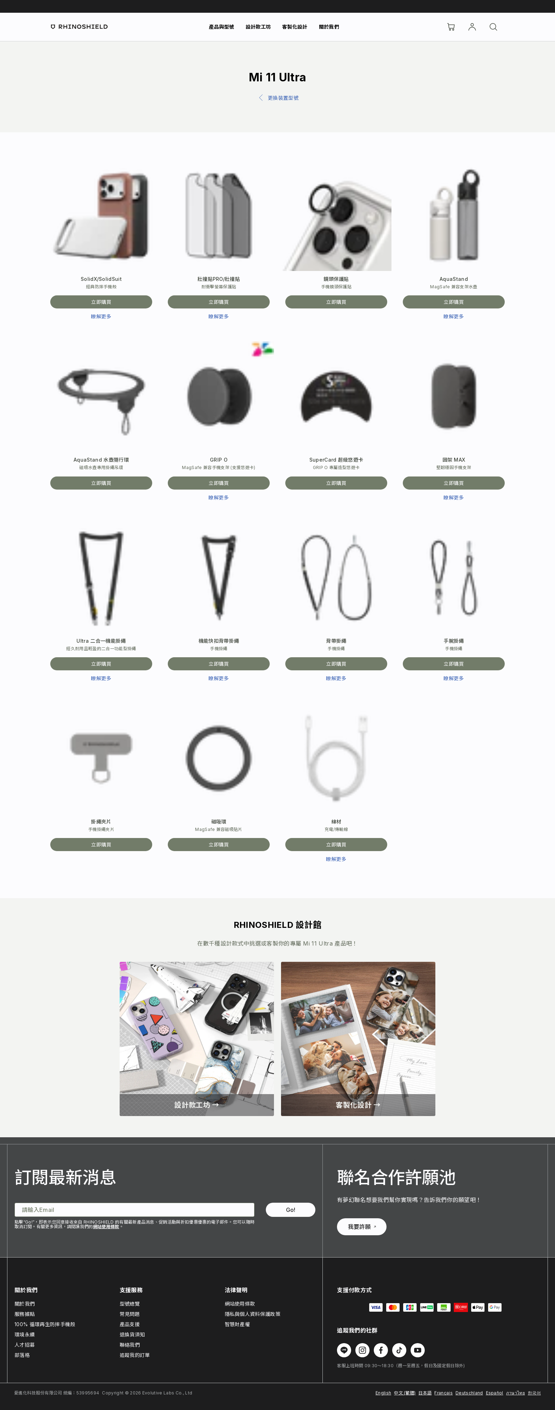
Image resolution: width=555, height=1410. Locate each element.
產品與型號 (221, 27)
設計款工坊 (258, 27)
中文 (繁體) (405, 1392)
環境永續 (25, 1334)
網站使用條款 (106, 1226)
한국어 (534, 1392)
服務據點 (25, 1314)
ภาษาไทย (515, 1392)
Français (443, 1392)
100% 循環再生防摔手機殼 (45, 1324)
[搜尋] (493, 27)
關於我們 (329, 27)
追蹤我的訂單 (135, 1355)
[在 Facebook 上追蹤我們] (381, 1350)
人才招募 (25, 1345)
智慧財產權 (237, 1324)
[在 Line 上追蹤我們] (344, 1350)
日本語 (424, 1392)
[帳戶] (472, 27)
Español (494, 1392)
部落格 (22, 1355)
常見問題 (130, 1314)
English (383, 1392)
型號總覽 (130, 1304)
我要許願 (362, 1226)
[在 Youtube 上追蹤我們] (418, 1350)
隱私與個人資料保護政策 (253, 1314)
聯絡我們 (130, 1345)
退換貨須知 (132, 1334)
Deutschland (469, 1392)
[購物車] (451, 27)
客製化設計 (295, 27)
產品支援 (130, 1324)
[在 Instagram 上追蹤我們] (362, 1350)
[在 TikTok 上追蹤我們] (399, 1350)
